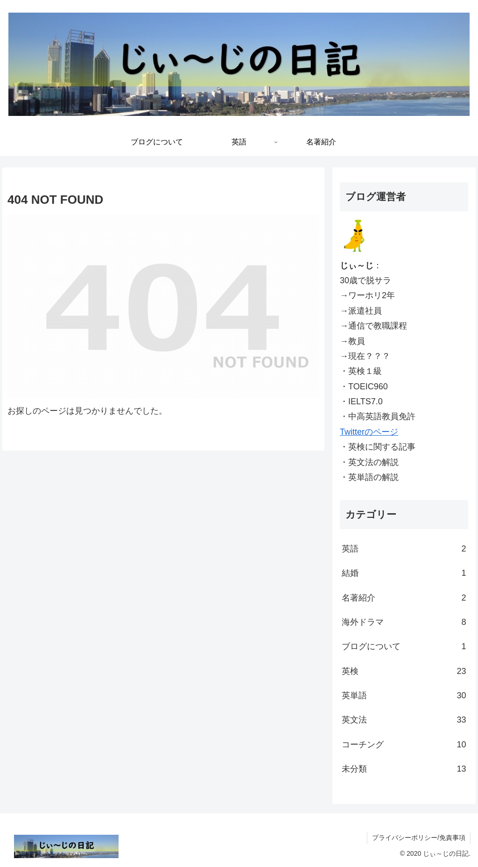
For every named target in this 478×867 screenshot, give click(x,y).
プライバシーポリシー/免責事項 (418, 837)
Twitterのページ (369, 432)
